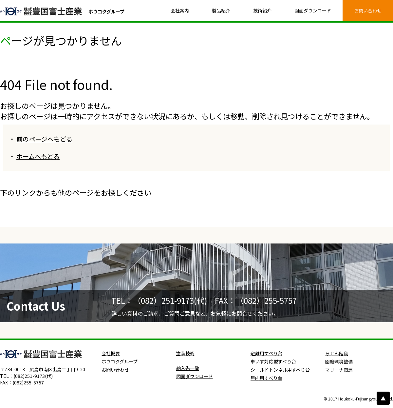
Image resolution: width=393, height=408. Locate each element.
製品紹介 (221, 10)
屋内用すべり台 (266, 378)
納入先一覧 (187, 368)
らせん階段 (336, 353)
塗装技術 (185, 353)
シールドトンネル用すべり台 (280, 369)
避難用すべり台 (266, 353)
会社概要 (111, 353)
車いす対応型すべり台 (273, 361)
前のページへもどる (44, 139)
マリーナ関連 (339, 369)
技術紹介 (262, 10)
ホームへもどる (38, 156)
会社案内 (180, 10)
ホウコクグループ (120, 361)
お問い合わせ (368, 10)
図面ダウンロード (312, 10)
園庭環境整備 (339, 361)
